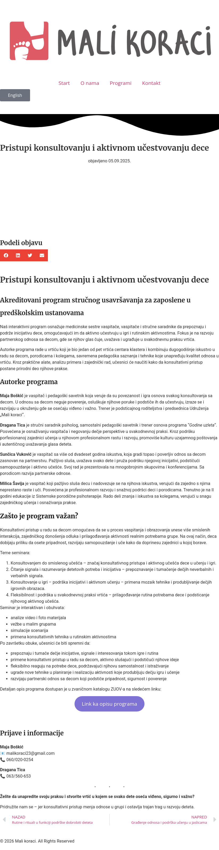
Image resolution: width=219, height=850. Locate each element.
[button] (6, 255)
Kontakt (151, 83)
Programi (120, 83)
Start (64, 83)
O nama (89, 83)
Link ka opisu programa (109, 703)
